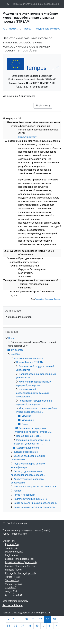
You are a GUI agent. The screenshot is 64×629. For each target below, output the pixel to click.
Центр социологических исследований (35, 502)
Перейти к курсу (27, 137)
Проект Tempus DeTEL (28, 435)
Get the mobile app (12, 605)
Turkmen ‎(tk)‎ (12, 580)
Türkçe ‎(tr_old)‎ (12, 576)
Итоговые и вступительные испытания (35, 486)
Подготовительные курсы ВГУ (30, 498)
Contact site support (15, 523)
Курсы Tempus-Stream (14, 533)
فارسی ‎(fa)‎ (11, 591)
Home (3, 28)
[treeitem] (32, 317)
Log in (56, 3)
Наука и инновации (24, 494)
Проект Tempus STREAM (27, 28)
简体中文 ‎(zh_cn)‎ (14, 594)
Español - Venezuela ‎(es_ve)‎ (20, 566)
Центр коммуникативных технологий (34, 507)
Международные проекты (14, 28)
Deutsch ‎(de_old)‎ (14, 551)
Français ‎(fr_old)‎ (13, 569)
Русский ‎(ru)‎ (12, 544)
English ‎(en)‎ (8, 540)
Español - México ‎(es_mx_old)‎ (21, 562)
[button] (8, 4)
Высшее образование (25, 451)
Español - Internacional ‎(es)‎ (19, 558)
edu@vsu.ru (43, 612)
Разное (17, 490)
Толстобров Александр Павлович (48, 299)
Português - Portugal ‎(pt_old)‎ (20, 573)
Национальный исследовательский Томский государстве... (32, 393)
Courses (15, 354)
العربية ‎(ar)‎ (10, 587)
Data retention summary (15, 601)
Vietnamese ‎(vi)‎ (13, 584)
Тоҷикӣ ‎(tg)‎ (11, 548)
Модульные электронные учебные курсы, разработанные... (49, 28)
